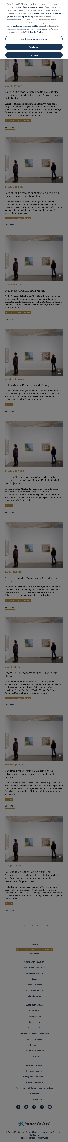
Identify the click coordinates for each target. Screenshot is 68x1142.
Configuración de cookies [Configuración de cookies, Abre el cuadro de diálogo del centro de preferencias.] (34, 34)
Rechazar (34, 42)
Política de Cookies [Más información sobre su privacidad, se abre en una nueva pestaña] (34, 27)
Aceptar (34, 50)
